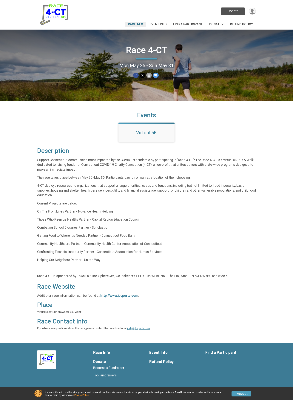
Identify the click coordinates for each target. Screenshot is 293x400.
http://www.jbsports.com (119, 295)
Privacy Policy (81, 395)
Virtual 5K (146, 132)
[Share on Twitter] (142, 75)
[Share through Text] (156, 75)
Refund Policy (241, 24)
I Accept (241, 394)
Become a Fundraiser (108, 368)
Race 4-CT (146, 50)
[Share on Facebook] (136, 75)
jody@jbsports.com (138, 328)
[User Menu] (252, 11)
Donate (233, 11)
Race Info (135, 24)
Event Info (158, 24)
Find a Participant (188, 24)
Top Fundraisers (105, 375)
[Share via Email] (149, 75)
